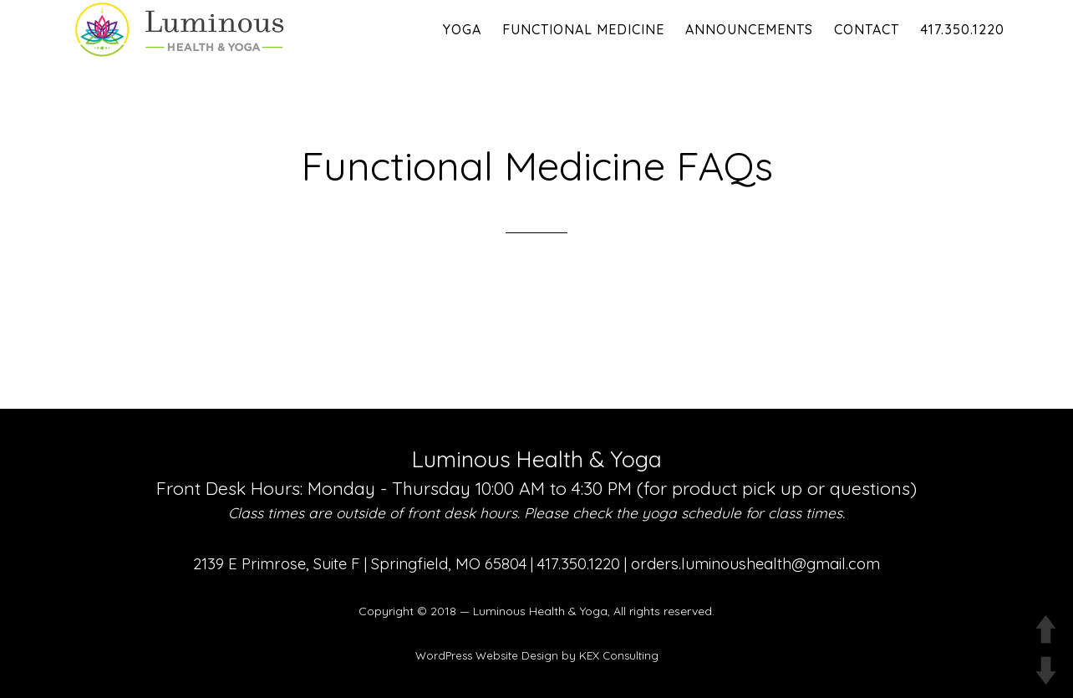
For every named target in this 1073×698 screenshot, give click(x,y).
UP (1046, 629)
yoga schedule (691, 513)
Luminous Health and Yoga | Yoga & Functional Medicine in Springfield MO (210, 29)
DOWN (1046, 671)
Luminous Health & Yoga (540, 611)
